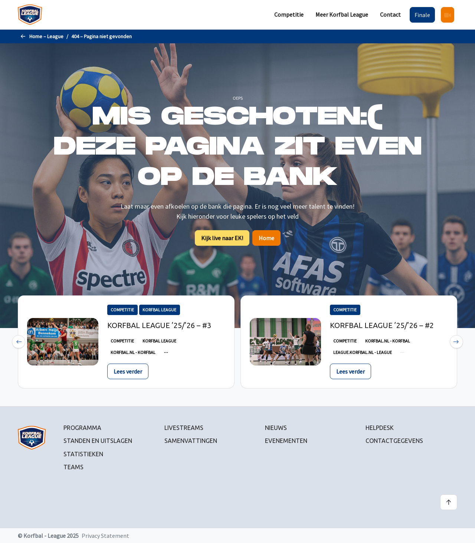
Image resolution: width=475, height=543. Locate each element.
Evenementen (286, 440)
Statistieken (83, 454)
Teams (73, 467)
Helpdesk (380, 427)
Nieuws (276, 427)
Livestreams (183, 427)
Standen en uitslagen (97, 440)
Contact (390, 14)
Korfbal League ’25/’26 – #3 (159, 325)
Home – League (46, 36)
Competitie (289, 14)
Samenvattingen (190, 440)
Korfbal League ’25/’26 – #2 (382, 325)
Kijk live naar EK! (222, 238)
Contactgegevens (394, 440)
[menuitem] (288, 14)
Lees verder (128, 371)
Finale (422, 15)
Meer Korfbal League (341, 14)
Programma (82, 427)
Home (266, 238)
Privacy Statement (105, 535)
